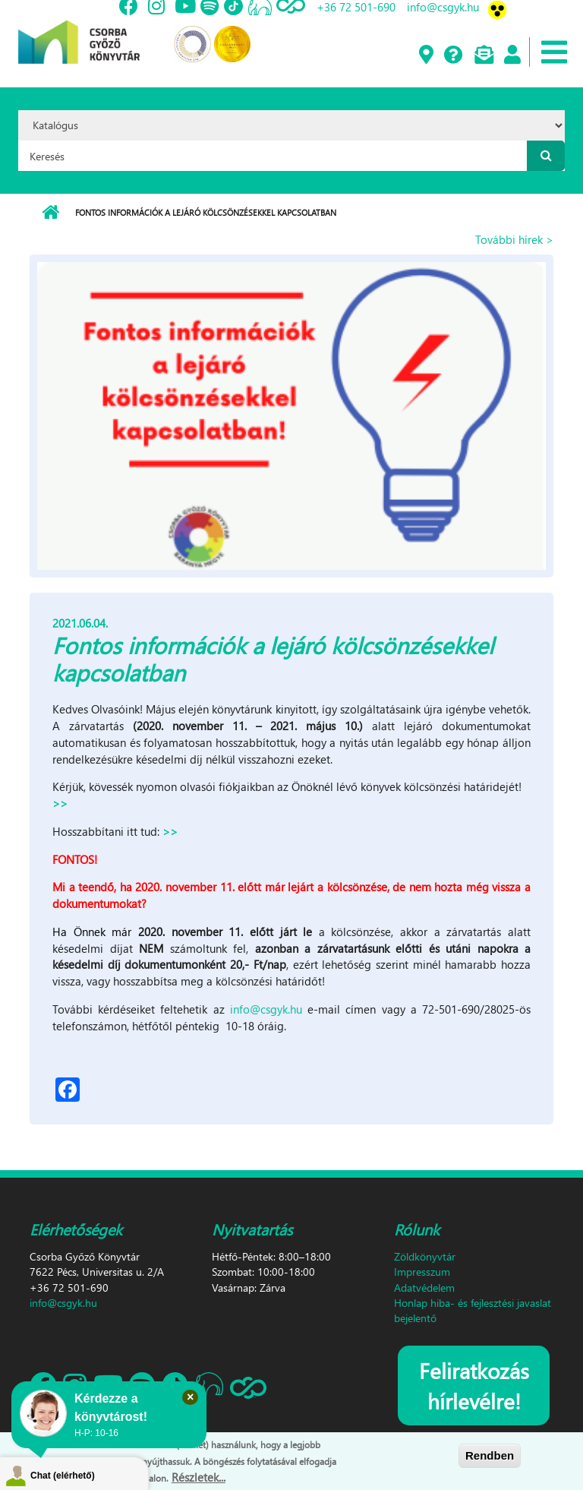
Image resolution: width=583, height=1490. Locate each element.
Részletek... (198, 1477)
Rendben (489, 1455)
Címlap (50, 213)
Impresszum (422, 1271)
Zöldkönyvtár (424, 1256)
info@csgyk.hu (266, 1009)
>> (60, 803)
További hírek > (514, 239)
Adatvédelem (424, 1287)
